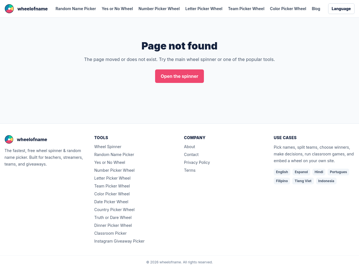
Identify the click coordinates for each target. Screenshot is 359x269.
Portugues (338, 172)
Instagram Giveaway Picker (119, 241)
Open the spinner (179, 76)
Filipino (282, 181)
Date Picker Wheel (111, 201)
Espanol (301, 172)
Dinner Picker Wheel (113, 225)
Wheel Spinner (107, 146)
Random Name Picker (76, 8)
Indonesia (326, 181)
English (282, 172)
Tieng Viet (302, 181)
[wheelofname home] (26, 8)
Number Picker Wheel (159, 8)
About (189, 146)
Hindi (319, 172)
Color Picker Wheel (288, 8)
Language (341, 8)
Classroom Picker (110, 233)
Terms (189, 170)
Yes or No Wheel (117, 8)
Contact (191, 154)
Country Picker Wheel (114, 209)
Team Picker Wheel (246, 8)
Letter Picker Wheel (203, 8)
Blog (316, 8)
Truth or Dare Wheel (113, 217)
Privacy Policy (197, 162)
